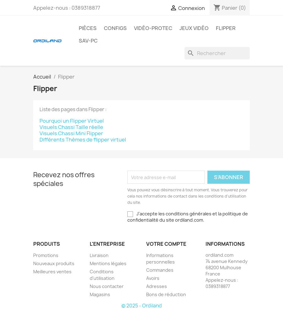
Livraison (99, 255)
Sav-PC (88, 40)
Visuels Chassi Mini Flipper (71, 133)
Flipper (226, 28)
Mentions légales (108, 263)
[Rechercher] (217, 53)
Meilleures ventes (52, 272)
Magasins (100, 294)
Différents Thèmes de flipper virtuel (83, 139)
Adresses (156, 286)
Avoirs (152, 278)
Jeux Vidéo (194, 28)
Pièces (88, 28)
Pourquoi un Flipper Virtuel (72, 120)
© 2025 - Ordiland (141, 305)
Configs (115, 28)
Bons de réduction (166, 294)
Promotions (45, 255)
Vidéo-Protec (153, 28)
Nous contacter (107, 286)
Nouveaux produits (53, 263)
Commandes (160, 270)
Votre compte (166, 243)
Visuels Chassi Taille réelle (71, 127)
